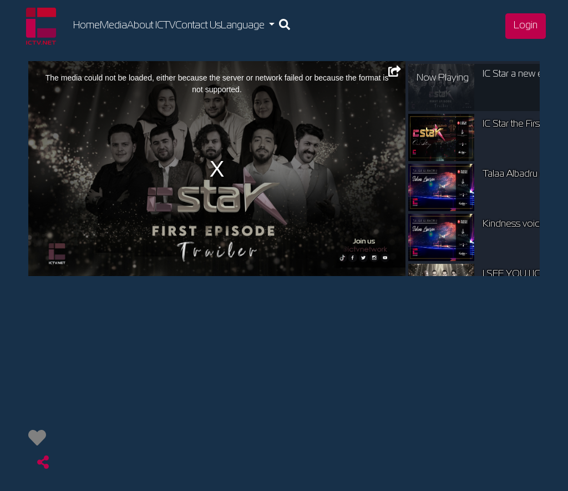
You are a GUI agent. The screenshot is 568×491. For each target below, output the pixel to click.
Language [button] (244, 26)
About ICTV (151, 26)
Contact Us (198, 26)
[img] (37, 438)
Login (525, 26)
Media (113, 26)
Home (86, 24)
